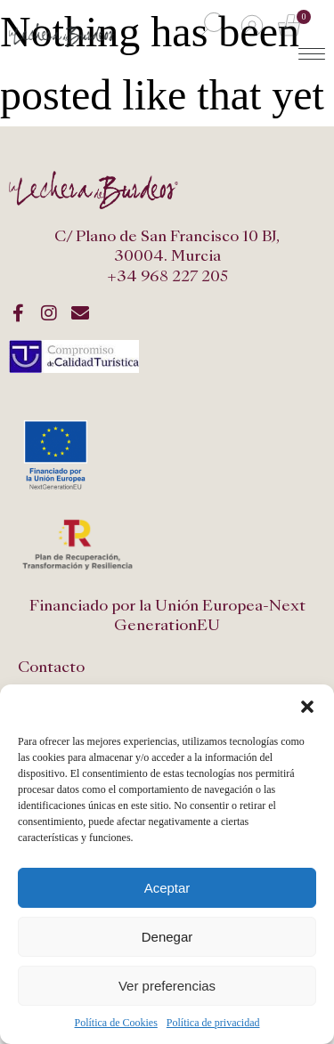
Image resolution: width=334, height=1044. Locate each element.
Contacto (51, 667)
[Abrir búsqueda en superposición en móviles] (210, 24)
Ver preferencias (167, 985)
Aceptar (167, 887)
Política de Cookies (116, 1022)
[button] (307, 707)
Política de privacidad (213, 1022)
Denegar (167, 936)
